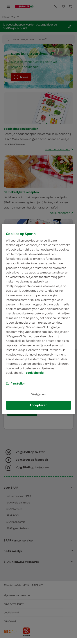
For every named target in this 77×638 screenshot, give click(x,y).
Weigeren (38, 394)
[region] (38, 319)
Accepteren (38, 405)
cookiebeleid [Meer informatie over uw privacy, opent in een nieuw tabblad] (35, 373)
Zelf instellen (16, 383)
